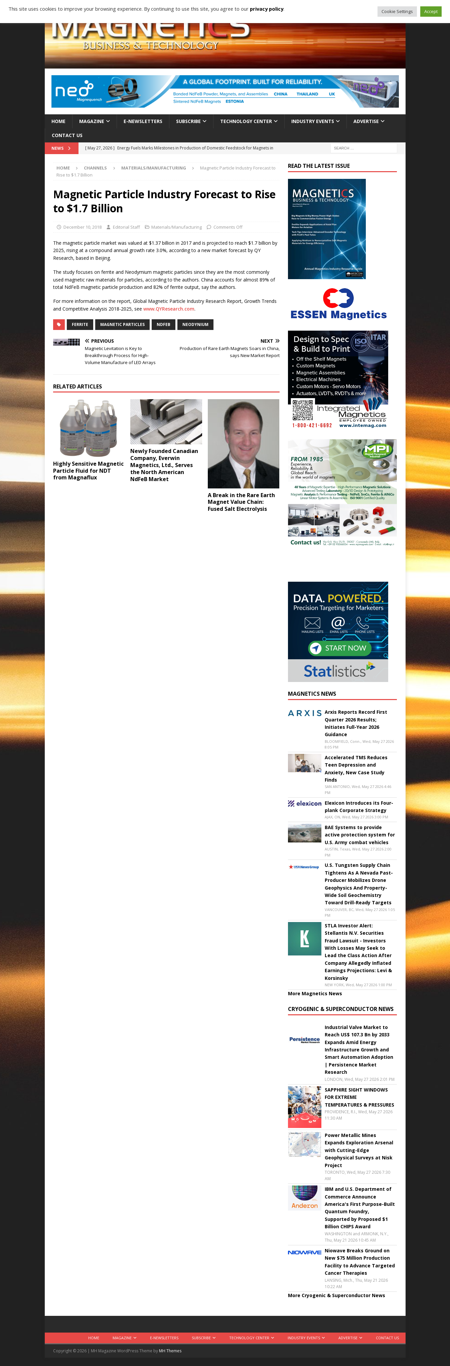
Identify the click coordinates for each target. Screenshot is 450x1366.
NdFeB (163, 324)
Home (58, 121)
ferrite (80, 324)
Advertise (366, 121)
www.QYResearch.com (168, 309)
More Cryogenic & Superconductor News (336, 1295)
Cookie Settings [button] (397, 11)
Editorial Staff (126, 227)
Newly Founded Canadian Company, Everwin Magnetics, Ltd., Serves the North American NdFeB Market (164, 464)
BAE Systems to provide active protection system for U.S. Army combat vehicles (360, 834)
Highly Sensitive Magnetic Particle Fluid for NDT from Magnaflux (88, 470)
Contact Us (67, 135)
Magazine (91, 121)
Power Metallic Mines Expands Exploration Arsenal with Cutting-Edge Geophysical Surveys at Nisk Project (359, 1150)
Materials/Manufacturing (176, 227)
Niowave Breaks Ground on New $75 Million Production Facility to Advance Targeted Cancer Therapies (360, 1261)
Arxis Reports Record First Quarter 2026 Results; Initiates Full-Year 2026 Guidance (356, 723)
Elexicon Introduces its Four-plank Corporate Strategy (359, 806)
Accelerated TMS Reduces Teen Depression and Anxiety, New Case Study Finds (356, 768)
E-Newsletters (143, 121)
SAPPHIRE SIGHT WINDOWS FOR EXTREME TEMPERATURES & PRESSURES (359, 1097)
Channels (95, 168)
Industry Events (312, 121)
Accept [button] (431, 11)
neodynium (195, 324)
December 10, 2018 (82, 227)
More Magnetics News (315, 993)
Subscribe (188, 121)
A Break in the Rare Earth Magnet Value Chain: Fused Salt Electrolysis (241, 502)
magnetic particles (122, 324)
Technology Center (246, 121)
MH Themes (170, 1351)
